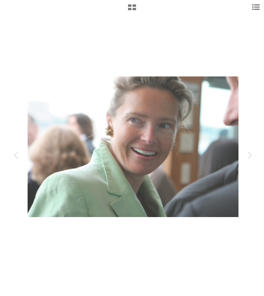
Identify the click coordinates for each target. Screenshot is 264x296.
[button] (132, 10)
